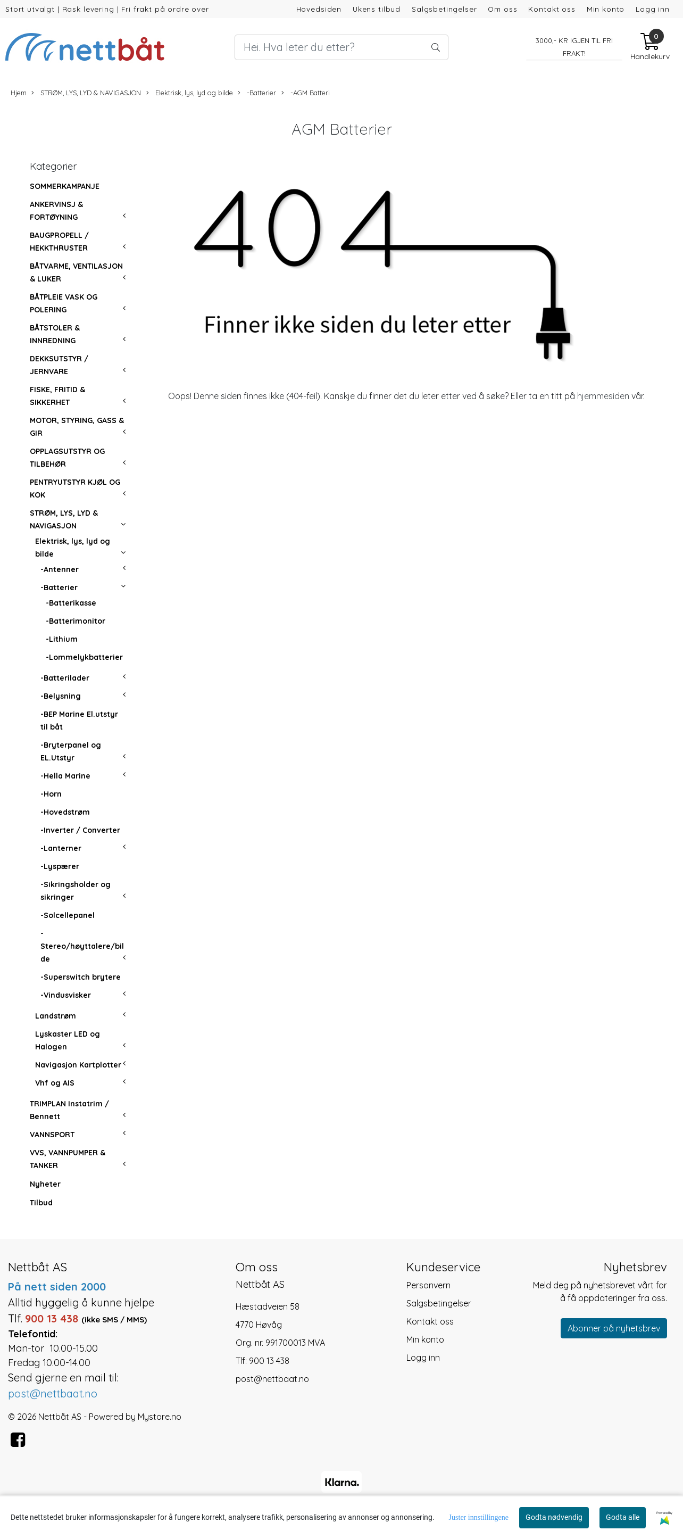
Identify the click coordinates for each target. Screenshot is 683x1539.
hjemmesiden (603, 396)
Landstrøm (55, 1016)
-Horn (51, 794)
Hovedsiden (319, 8)
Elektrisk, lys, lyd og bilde (189, 92)
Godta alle (622, 1517)
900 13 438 (269, 1360)
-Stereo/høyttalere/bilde (82, 946)
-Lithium (62, 639)
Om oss (502, 8)
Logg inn (653, 8)
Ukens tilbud (377, 8)
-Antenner (59, 569)
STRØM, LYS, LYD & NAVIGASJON (86, 92)
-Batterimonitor (75, 621)
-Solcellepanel (67, 915)
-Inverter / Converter (80, 830)
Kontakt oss (551, 8)
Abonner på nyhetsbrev (614, 1328)
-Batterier (257, 92)
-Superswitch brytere (80, 977)
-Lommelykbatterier (84, 657)
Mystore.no (159, 1416)
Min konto (606, 8)
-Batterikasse (71, 603)
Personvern (428, 1285)
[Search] (341, 47)
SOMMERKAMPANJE (64, 186)
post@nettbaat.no (272, 1378)
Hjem (19, 92)
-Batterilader (64, 678)
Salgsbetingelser (444, 8)
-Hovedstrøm (65, 812)
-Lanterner (60, 848)
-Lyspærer (59, 866)
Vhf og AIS (54, 1083)
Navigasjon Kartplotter (78, 1065)
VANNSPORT (52, 1134)
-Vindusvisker (65, 995)
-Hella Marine (65, 776)
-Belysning (60, 696)
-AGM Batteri (305, 92)
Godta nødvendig (554, 1517)
